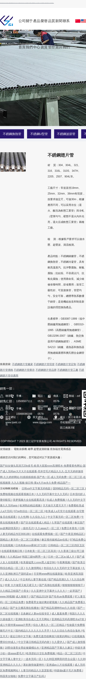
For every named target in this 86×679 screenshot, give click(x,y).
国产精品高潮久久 (59, 579)
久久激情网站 (34, 568)
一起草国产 (74, 590)
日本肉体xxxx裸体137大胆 (30, 545)
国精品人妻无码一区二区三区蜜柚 (20, 539)
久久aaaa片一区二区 (47, 528)
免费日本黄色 (69, 528)
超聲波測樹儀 (41, 449)
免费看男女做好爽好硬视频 (42, 602)
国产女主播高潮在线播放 (25, 607)
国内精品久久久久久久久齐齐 (32, 630)
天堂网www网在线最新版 (49, 573)
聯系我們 (66, 24)
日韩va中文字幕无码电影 (36, 488)
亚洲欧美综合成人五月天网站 (32, 619)
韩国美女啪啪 (8, 676)
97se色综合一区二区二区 (29, 511)
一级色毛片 (27, 528)
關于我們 (29, 24)
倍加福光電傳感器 (60, 449)
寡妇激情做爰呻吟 (34, 664)
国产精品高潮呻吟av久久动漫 (58, 607)
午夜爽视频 (64, 562)
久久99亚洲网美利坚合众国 (60, 659)
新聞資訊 (58, 24)
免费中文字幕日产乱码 (31, 676)
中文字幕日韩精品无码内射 (34, 642)
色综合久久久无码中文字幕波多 (62, 568)
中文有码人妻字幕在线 (33, 579)
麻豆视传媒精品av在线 (55, 539)
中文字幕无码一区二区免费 (64, 516)
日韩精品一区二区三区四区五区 (66, 545)
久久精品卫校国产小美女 (14, 590)
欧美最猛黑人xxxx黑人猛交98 (38, 562)
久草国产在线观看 (62, 522)
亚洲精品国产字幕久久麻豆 (57, 647)
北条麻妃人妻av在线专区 (35, 613)
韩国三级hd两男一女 (34, 556)
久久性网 (23, 516)
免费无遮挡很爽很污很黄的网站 (52, 636)
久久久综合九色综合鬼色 (66, 630)
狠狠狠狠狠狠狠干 (73, 585)
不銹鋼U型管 (39, 134)
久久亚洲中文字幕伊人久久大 (48, 590)
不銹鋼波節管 (66, 134)
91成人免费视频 (56, 499)
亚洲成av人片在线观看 (59, 664)
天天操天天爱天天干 (55, 505)
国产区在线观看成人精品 (35, 522)
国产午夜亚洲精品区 (72, 534)
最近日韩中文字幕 (21, 636)
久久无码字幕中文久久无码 (52, 494)
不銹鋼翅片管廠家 (22, 364)
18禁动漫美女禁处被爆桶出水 (22, 647)
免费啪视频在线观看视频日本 (17, 494)
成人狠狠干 (22, 596)
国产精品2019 (39, 596)
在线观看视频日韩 (12, 551)
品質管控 (51, 24)
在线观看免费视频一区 (45, 534)
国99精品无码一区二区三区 (69, 488)
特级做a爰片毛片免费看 (68, 670)
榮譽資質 (44, 24)
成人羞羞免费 (60, 613)
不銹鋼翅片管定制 (65, 364)
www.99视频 (7, 596)
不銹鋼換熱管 (12, 134)
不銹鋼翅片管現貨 (44, 364)
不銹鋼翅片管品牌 (46, 369)
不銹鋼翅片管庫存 (24, 369)
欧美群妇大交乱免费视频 (41, 653)
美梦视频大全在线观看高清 (29, 499)
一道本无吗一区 (32, 659)
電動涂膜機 (20, 449)
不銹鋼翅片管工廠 (67, 369)
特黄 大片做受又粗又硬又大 (21, 585)
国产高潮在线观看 (50, 585)
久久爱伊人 (58, 642)
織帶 (30, 449)
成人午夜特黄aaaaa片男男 (16, 624)
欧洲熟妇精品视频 (30, 505)
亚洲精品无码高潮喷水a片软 (68, 619)
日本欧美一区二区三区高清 (40, 551)
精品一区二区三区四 (69, 653)
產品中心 (36, 24)
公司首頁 (22, 24)
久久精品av (14, 556)
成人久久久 (12, 579)
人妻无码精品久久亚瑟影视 (37, 670)
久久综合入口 (38, 516)
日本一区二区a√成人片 (61, 556)
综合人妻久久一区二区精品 (49, 624)
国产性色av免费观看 (61, 596)
